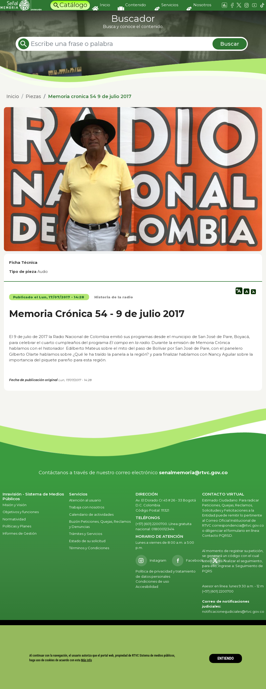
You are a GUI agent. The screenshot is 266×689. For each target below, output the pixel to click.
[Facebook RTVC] (188, 560)
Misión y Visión (14, 505)
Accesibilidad (147, 586)
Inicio (105, 4)
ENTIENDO (225, 658)
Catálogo (73, 5)
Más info (86, 660)
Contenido (135, 4)
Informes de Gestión (20, 533)
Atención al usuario (85, 500)
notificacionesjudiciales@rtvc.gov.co (233, 611)
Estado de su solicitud (87, 541)
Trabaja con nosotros (86, 507)
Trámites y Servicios (85, 534)
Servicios (169, 4)
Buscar (229, 44)
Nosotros (202, 4)
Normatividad (14, 519)
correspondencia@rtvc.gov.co (238, 525)
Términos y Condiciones (89, 548)
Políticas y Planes (17, 526)
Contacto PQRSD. (217, 535)
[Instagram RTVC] (151, 560)
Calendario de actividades (91, 514)
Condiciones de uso (152, 581)
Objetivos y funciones (21, 512)
